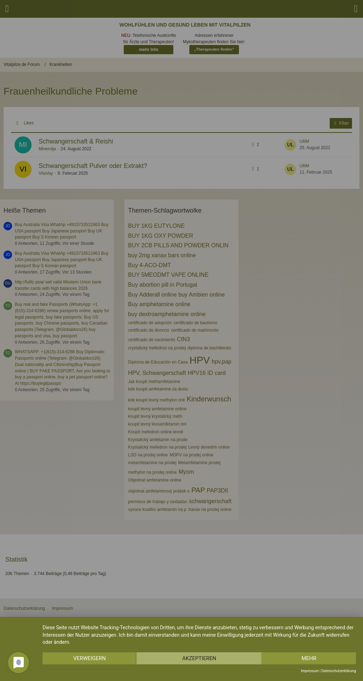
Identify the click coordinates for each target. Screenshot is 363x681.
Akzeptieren (199, 658)
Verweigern (89, 658)
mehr (309, 658)
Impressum (310, 671)
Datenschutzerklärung (339, 671)
